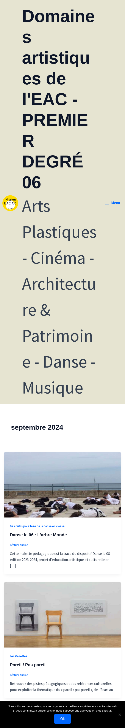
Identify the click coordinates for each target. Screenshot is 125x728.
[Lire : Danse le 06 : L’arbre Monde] (62, 484)
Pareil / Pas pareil (28, 664)
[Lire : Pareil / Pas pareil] (62, 614)
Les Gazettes (18, 656)
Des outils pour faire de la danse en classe (37, 526)
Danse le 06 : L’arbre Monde (38, 534)
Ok (62, 719)
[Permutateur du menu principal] (112, 203)
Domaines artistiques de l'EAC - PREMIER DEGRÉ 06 (58, 99)
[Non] (119, 714)
